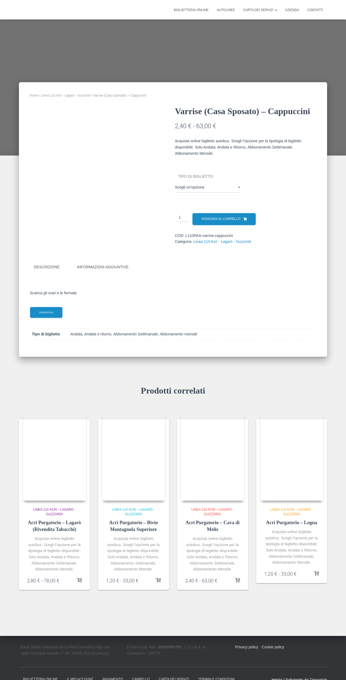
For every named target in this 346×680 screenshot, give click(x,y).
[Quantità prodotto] (182, 217)
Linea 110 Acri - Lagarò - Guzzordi (66, 95)
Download (46, 312)
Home (34, 95)
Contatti (315, 10)
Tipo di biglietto (195, 176)
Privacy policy (246, 647)
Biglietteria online (191, 10)
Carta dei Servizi (260, 10)
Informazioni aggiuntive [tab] (103, 267)
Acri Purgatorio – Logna (291, 522)
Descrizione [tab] (47, 267)
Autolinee (226, 10)
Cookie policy (273, 647)
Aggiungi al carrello (221, 219)
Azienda (292, 10)
